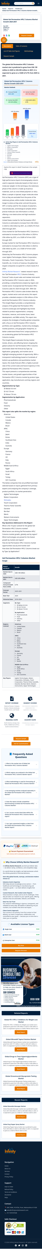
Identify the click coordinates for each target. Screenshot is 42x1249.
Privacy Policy (9, 1177)
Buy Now (21, 945)
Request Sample (26, 35)
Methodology (28, 51)
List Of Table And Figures (12, 51)
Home (4, 9)
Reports (10, 9)
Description (7, 46)
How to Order (9, 1187)
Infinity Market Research (11, 272)
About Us (7, 1169)
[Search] (33, 3)
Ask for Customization (21, 744)
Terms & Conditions (11, 1192)
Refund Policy (9, 1189)
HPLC (19, 274)
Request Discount (21, 950)
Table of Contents (21, 46)
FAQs (6, 1197)
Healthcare (18, 9)
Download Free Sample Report (21, 173)
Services (7, 1171)
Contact (7, 1174)
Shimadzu (7, 500)
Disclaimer (8, 1195)
